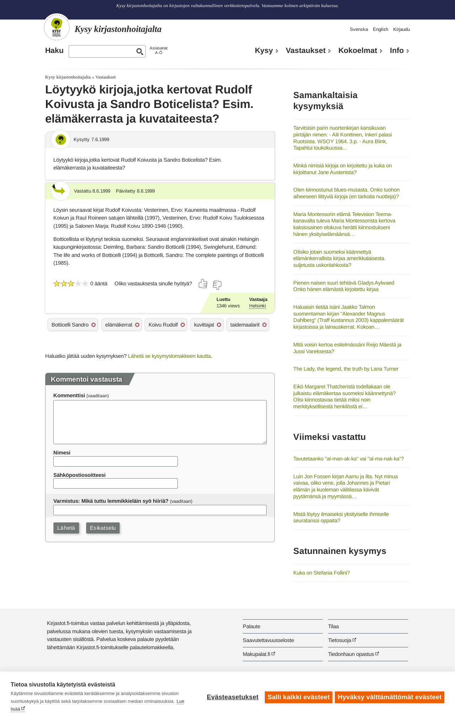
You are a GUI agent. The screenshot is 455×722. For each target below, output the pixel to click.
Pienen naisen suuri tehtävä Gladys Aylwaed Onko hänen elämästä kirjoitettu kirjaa (343, 286)
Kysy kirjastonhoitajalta (68, 77)
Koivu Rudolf (163, 325)
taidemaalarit (244, 325)
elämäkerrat (118, 325)
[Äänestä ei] (216, 285)
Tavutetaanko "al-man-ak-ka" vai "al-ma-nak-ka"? (348, 459)
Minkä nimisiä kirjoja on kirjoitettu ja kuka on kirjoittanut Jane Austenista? (342, 168)
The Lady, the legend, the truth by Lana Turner (345, 369)
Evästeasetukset (231, 696)
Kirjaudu (401, 29)
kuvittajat (204, 325)
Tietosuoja (339, 640)
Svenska (359, 29)
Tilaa (333, 626)
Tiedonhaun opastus (351, 654)
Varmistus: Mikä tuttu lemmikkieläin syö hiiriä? (110, 501)
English (380, 29)
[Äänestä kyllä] (203, 283)
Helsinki (257, 305)
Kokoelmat (357, 50)
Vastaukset (306, 50)
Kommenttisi (69, 395)
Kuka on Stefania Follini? (321, 573)
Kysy (264, 50)
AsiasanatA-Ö (158, 50)
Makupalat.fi (256, 654)
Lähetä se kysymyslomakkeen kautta (169, 356)
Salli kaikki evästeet (298, 696)
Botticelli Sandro (70, 325)
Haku (54, 50)
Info (397, 50)
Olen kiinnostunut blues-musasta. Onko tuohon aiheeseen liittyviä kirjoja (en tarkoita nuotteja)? (346, 193)
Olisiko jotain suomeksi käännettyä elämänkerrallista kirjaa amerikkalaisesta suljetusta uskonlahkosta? (338, 258)
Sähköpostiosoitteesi (79, 475)
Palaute (251, 626)
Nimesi (61, 452)
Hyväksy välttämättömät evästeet (389, 696)
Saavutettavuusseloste (268, 640)
